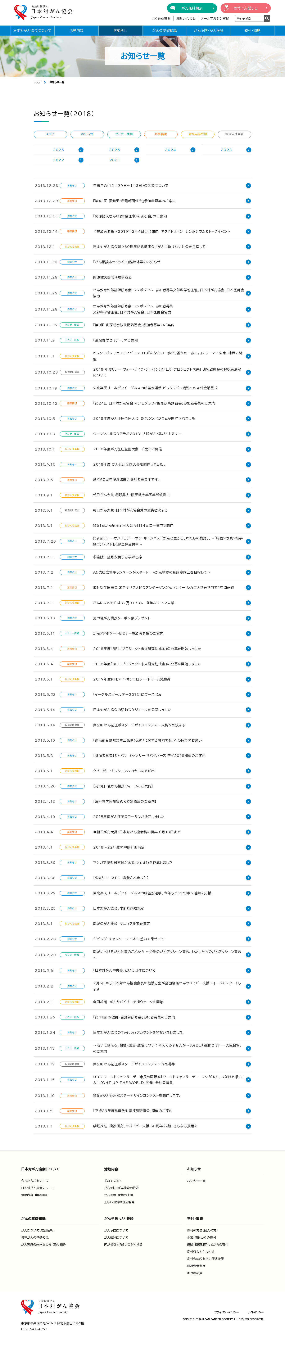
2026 (58, 150)
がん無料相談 (192, 8)
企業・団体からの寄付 (201, 1236)
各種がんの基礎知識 (35, 1236)
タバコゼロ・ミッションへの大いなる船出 (124, 771)
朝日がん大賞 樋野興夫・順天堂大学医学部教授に (131, 495)
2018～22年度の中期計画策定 (119, 847)
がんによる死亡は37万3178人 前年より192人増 (134, 603)
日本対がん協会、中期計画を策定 (118, 908)
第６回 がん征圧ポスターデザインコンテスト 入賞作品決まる (139, 725)
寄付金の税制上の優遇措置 (205, 1258)
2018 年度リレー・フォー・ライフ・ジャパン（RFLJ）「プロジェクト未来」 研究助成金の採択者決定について (169, 372)
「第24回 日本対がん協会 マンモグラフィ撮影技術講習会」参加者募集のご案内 (154, 403)
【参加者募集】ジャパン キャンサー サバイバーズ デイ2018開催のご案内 (149, 755)
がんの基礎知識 (164, 30)
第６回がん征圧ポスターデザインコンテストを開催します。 (137, 1094)
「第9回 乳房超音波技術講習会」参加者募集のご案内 (134, 325)
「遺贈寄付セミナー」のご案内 (115, 340)
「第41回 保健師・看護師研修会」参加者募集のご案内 (134, 1016)
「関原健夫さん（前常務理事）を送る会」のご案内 (130, 216)
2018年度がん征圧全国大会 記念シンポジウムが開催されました (144, 418)
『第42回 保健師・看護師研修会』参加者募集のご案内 (134, 201)
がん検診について (116, 1236)
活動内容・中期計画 (34, 1194)
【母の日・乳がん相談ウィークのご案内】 (123, 786)
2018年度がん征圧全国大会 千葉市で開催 (127, 449)
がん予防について (116, 1229)
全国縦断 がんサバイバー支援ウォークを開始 (128, 1001)
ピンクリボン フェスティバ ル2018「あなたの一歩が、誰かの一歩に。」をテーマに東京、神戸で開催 (167, 356)
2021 (114, 160)
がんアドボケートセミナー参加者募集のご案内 (128, 633)
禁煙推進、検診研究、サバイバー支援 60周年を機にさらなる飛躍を (145, 1125)
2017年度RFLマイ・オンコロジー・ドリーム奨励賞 (132, 679)
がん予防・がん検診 (208, 30)
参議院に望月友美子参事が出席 (117, 557)
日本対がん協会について (32, 30)
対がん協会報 (198, 134)
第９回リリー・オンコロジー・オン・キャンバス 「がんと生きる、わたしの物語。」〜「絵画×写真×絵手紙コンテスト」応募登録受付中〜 (168, 541)
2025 (114, 150)
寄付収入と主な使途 (200, 1250)
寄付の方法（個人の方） (202, 1229)
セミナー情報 (124, 134)
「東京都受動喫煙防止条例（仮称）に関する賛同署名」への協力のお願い (147, 740)
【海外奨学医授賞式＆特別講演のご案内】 (125, 801)
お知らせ (120, 30)
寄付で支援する (246, 8)
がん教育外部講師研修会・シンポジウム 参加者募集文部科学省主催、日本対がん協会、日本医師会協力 (168, 293)
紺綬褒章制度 (196, 1265)
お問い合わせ (186, 18)
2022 (58, 160)
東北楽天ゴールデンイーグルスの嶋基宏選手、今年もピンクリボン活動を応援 (152, 893)
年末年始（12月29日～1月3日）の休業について (131, 185)
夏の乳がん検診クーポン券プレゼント (121, 618)
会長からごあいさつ (35, 1180)
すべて (50, 134)
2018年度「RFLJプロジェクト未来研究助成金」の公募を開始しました (147, 648)
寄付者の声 (195, 1272)
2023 (226, 150)
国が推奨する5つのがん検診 (123, 1243)
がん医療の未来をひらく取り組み (43, 1243)
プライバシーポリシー (226, 1311)
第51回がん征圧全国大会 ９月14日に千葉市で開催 (133, 525)
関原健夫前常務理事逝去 (112, 277)
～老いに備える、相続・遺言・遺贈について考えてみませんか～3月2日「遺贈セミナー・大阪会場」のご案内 (169, 1047)
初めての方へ (113, 1180)
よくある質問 (161, 18)
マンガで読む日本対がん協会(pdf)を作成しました (133, 862)
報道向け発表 (234, 134)
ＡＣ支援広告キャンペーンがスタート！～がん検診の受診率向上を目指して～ (152, 572)
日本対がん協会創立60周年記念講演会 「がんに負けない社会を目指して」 (150, 246)
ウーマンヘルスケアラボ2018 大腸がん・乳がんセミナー (137, 433)
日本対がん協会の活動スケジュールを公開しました (132, 709)
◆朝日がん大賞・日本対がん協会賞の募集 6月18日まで (137, 832)
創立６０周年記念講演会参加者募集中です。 (126, 479)
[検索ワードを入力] (249, 18)
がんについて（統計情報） (38, 1229)
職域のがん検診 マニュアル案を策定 (121, 923)
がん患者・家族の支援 (118, 1194)
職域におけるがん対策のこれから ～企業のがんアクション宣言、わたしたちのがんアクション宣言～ (169, 954)
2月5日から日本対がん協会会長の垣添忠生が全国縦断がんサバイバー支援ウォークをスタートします (169, 985)
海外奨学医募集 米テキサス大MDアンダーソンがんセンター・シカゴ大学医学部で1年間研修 (163, 587)
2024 (170, 150)
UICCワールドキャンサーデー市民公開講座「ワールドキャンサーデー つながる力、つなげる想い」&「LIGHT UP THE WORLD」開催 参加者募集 (168, 1079)
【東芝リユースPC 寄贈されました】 (121, 878)
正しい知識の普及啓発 (119, 1201)
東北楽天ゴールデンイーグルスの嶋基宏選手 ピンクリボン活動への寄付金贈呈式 (155, 388)
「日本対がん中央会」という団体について (124, 969)
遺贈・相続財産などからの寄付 (208, 1243)
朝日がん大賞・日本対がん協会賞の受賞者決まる (130, 510)
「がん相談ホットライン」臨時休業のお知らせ (127, 262)
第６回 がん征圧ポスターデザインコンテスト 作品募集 (134, 1063)
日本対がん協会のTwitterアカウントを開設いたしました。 (139, 1031)
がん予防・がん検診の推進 (121, 1187)
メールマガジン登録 (215, 18)
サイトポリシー (255, 1311)
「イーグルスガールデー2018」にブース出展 (127, 694)
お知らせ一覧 (196, 1180)
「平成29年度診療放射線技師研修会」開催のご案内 (133, 1110)
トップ (37, 82)
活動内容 (76, 30)
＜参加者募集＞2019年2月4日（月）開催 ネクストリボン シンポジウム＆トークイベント (161, 231)
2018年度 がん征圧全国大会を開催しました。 (129, 464)
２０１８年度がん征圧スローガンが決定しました (129, 816)
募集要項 (161, 134)
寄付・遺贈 (253, 30)
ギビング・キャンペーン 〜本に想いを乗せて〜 (129, 939)
